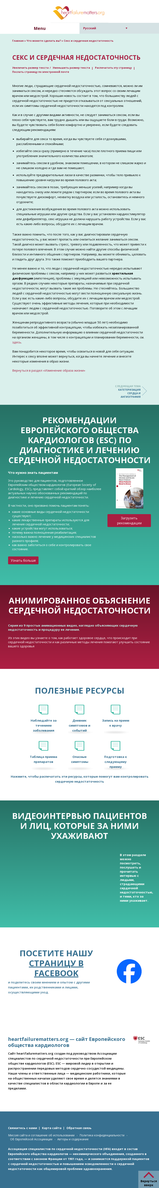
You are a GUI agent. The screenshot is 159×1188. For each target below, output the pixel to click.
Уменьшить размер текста (71, 68)
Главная (18, 41)
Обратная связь (79, 1128)
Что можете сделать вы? (43, 41)
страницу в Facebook (56, 968)
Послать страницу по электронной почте (40, 72)
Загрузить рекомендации (129, 520)
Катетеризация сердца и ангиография (124, 391)
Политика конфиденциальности (102, 1135)
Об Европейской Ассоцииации (31, 1139)
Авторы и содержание (73, 1139)
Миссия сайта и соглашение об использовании (41, 1135)
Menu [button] (40, 28)
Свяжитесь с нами (22, 1128)
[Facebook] (129, 971)
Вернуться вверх (149, 1183)
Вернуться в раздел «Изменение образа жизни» (48, 370)
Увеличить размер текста (30, 68)
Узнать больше (23, 560)
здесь (16, 342)
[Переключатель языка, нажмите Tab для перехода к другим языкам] (105, 28)
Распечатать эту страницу (113, 68)
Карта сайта (51, 1128)
